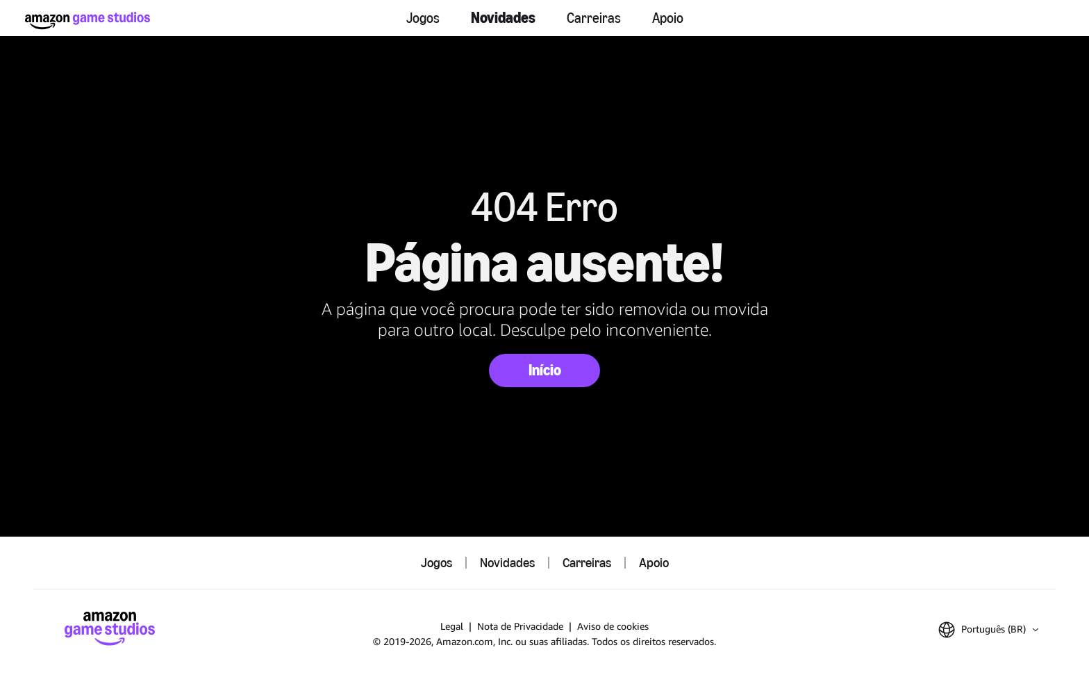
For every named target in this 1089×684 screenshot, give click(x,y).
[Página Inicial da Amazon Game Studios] (87, 20)
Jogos (423, 18)
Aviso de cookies (613, 626)
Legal (451, 626)
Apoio (667, 18)
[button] (988, 630)
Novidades (503, 17)
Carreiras (594, 18)
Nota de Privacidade (520, 626)
